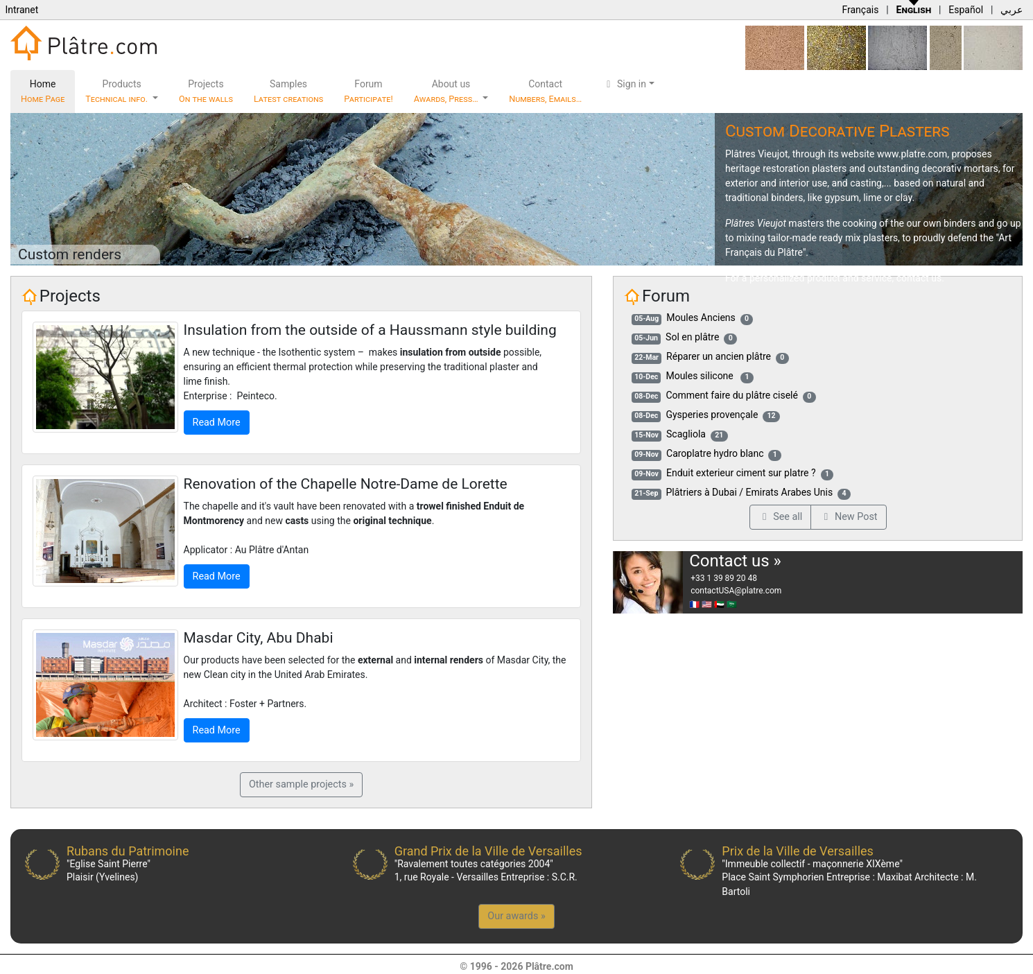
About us (447, 91)
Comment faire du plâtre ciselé (732, 395)
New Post (848, 517)
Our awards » (516, 916)
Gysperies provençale (712, 414)
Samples (288, 91)
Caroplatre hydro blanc (714, 453)
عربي (1011, 9)
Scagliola (686, 434)
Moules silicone (701, 375)
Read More (217, 422)
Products (117, 91)
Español (965, 9)
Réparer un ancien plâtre (718, 356)
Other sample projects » (301, 784)
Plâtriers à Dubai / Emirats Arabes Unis (749, 492)
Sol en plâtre (692, 336)
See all (780, 517)
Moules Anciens (700, 317)
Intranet (21, 9)
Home (42, 91)
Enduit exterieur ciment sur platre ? (741, 472)
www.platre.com (912, 153)
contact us (919, 278)
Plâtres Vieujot (756, 153)
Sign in (624, 83)
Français (860, 9)
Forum (368, 91)
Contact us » (735, 561)
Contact (545, 91)
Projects (206, 91)
